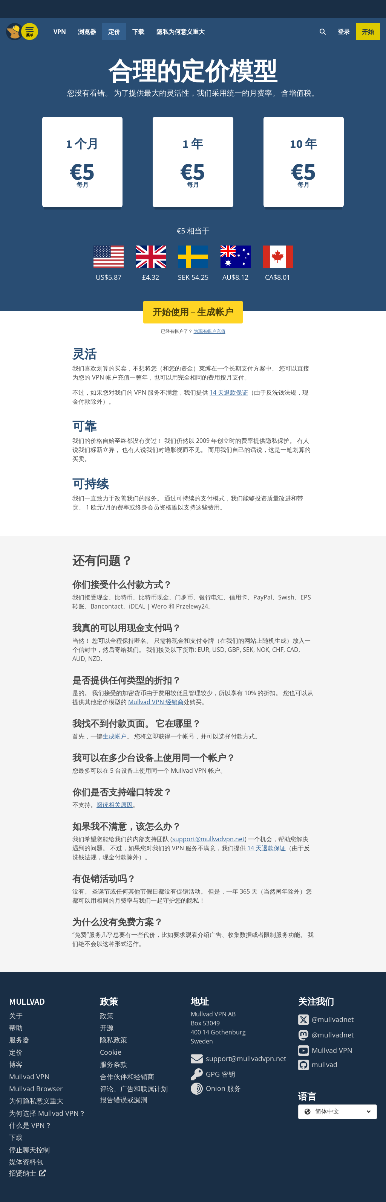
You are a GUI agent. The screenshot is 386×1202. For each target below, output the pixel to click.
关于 (16, 1015)
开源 (106, 1027)
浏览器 (87, 31)
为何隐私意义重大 (36, 1100)
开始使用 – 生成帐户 (193, 312)
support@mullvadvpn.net (208, 839)
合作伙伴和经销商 (127, 1076)
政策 (106, 1015)
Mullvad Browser (36, 1088)
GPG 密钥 (213, 1074)
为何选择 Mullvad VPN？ (47, 1113)
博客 (16, 1064)
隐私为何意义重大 (180, 31)
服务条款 (113, 1064)
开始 (368, 31)
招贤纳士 (27, 1173)
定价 (114, 31)
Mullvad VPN (29, 1076)
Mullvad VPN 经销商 (156, 702)
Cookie (110, 1052)
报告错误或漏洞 (123, 1099)
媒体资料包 (26, 1161)
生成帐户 (115, 736)
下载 (138, 31)
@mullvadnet (326, 1020)
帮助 (16, 1027)
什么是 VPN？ (30, 1125)
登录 (344, 31)
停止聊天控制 (29, 1149)
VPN (60, 31)
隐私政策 (113, 1039)
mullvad (317, 1065)
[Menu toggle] (29, 31)
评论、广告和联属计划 (134, 1088)
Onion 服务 (216, 1089)
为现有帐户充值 (209, 331)
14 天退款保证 (229, 392)
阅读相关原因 (114, 805)
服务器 (19, 1039)
